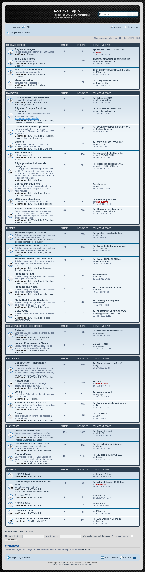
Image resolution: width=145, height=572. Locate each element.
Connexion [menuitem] (133, 27)
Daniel (99, 405)
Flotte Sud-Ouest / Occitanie (31, 300)
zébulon (18, 296)
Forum (27, 557)
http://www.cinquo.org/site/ (27, 118)
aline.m (28, 195)
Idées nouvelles (24, 80)
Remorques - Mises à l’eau (30, 402)
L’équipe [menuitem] (127, 557)
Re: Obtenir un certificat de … (107, 209)
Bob (98, 186)
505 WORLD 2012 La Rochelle (32, 518)
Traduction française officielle (65, 565)
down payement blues (106, 211)
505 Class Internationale (29, 69)
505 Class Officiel (15, 45)
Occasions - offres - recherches (24, 326)
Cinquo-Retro (23, 454)
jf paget (46, 464)
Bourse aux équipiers (27, 183)
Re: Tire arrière (100, 414)
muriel (36, 283)
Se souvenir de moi (122, 536)
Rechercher (130, 14)
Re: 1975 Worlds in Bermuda (107, 519)
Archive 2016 (22, 502)
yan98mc (47, 252)
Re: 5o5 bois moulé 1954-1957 (107, 455)
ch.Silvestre (102, 202)
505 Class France (25, 58)
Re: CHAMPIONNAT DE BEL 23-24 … (111, 311)
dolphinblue (48, 294)
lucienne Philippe (104, 474)
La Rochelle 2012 (37, 521)
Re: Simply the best (102, 431)
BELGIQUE (21, 310)
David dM (47, 149)
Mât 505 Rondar (100, 344)
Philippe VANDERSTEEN (108, 313)
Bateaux (19, 330)
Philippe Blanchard (37, 63)
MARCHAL (86, 549)
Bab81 (99, 290)
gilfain (99, 235)
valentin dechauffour (105, 61)
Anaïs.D (18, 491)
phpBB (64, 563)
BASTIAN (32, 102)
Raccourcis (16, 27)
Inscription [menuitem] (118, 27)
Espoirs (19, 141)
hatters (99, 521)
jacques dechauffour (24, 242)
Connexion (11, 532)
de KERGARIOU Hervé (107, 155)
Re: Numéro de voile (103, 392)
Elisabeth (31, 54)
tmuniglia (28, 270)
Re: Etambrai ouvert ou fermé (107, 363)
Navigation (12, 93)
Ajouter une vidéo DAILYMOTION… (110, 50)
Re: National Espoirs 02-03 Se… (108, 482)
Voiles (18, 391)
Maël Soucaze (86, 565)
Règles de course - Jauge (30, 208)
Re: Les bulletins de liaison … (107, 444)
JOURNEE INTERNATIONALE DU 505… (112, 70)
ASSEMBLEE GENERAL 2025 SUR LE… (112, 59)
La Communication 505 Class (32, 443)
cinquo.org (15, 557)
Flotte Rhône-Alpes (26, 287)
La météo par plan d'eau (104, 199)
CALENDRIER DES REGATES (32, 97)
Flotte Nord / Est (24, 273)
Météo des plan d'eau (27, 199)
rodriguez (100, 333)
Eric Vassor (48, 239)
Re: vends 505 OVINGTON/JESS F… (110, 331)
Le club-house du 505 (27, 430)
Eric (40, 102)
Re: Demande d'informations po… (109, 246)
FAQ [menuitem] (27, 27)
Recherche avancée (135, 14)
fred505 (18, 255)
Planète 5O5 (12, 426)
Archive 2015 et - (25, 510)
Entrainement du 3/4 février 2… (108, 153)
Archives (11, 470)
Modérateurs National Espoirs (37, 491)
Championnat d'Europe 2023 (31, 126)
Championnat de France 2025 (107, 109)
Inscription (26, 532)
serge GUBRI (102, 261)
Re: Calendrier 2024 (102, 98)
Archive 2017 (22, 495)
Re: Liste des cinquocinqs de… (108, 287)
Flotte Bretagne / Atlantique (31, 232)
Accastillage (22, 381)
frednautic (100, 303)
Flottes (10, 228)
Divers (18, 413)
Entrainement (99, 184)
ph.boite (18, 159)
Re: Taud (97, 381)
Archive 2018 (22, 473)
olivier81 (47, 307)
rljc (97, 365)
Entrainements (100, 274)
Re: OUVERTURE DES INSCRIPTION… (111, 127)
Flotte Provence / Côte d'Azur (32, 245)
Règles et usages (25, 49)
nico (21, 270)
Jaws (98, 52)
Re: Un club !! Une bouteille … (108, 233)
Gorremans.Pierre (104, 100)
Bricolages (12, 359)
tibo (16, 270)
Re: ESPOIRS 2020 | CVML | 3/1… (109, 142)
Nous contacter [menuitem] (112, 557)
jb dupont (47, 204)
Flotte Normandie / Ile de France (33, 258)
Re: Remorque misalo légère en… (109, 403)
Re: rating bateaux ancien (105, 81)
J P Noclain (48, 120)
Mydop (99, 394)
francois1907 (102, 83)
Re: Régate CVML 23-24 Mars (107, 259)
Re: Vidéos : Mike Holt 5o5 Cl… (108, 164)
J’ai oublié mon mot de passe (96, 536)
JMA (98, 416)
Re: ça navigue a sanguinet (106, 300)
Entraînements (23, 152)
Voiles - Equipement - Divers (31, 343)
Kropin (99, 457)
